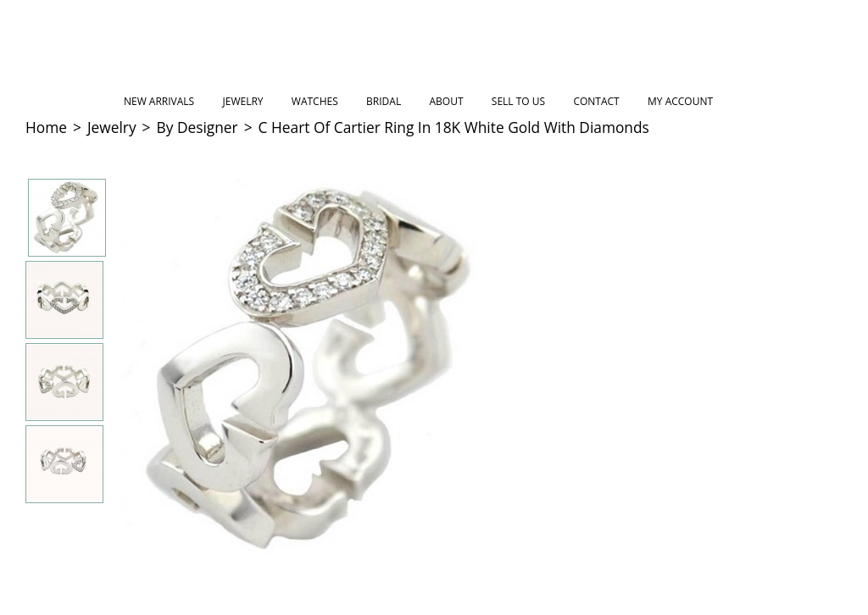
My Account (680, 101)
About (446, 101)
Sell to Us (518, 101)
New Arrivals (159, 101)
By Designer (197, 127)
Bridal (383, 101)
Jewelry (243, 101)
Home (46, 127)
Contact (596, 101)
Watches (315, 101)
